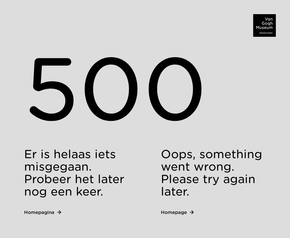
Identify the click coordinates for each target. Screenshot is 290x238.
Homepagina (42, 212)
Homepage (177, 212)
